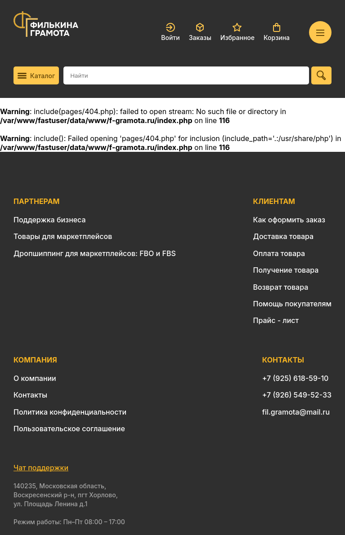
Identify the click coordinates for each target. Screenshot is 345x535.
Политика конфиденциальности (69, 411)
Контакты (30, 394)
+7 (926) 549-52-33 (297, 394)
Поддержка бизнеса (49, 219)
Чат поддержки (40, 467)
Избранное (237, 32)
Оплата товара (279, 253)
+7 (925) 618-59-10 (295, 378)
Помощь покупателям (292, 303)
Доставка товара (283, 236)
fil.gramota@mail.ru (296, 411)
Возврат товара (281, 287)
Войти (170, 32)
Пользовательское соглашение (69, 428)
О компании (34, 378)
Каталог (36, 76)
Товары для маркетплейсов (62, 236)
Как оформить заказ (289, 219)
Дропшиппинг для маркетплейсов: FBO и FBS (94, 253)
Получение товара (286, 269)
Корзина (277, 32)
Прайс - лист (276, 320)
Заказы (200, 32)
